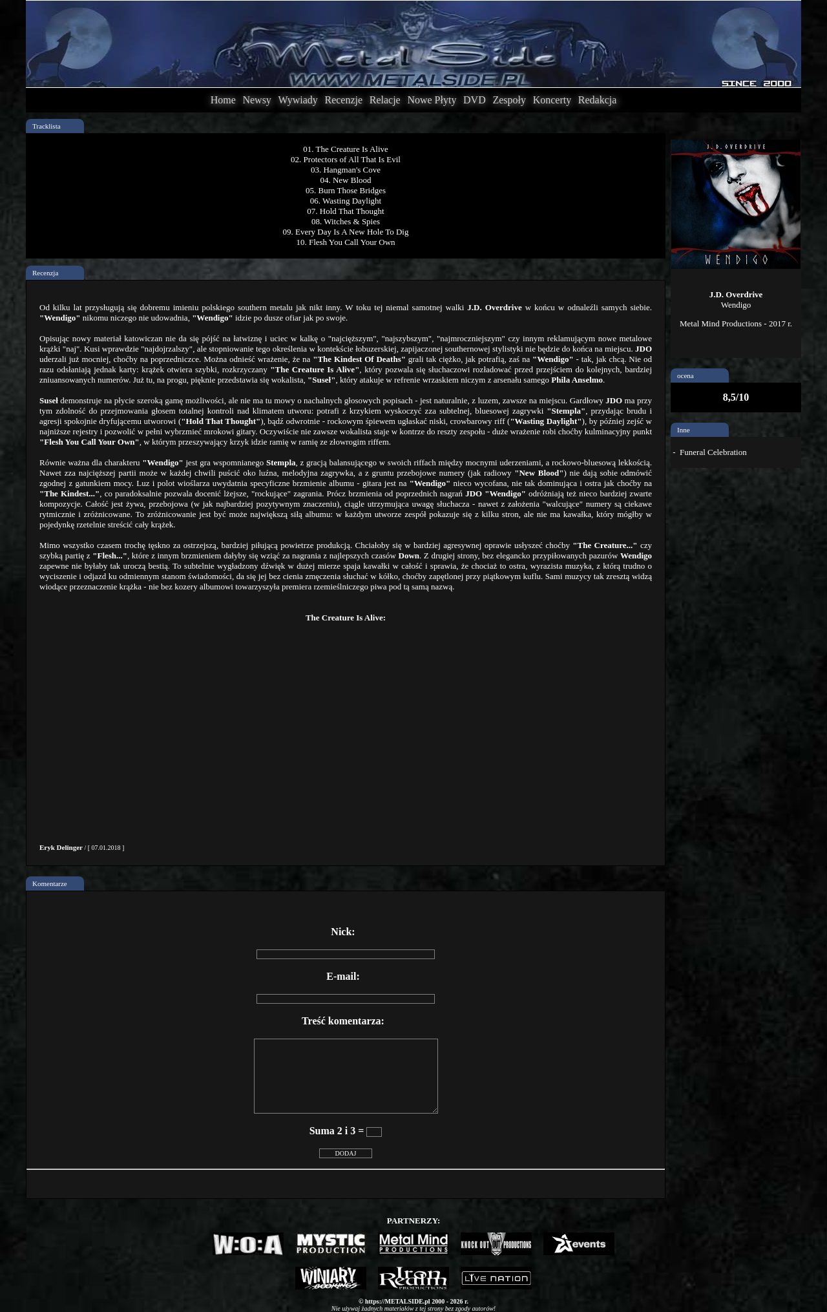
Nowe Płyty (431, 99)
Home (223, 99)
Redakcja (597, 99)
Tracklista (46, 126)
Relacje (385, 99)
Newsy (256, 99)
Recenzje (343, 99)
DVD (474, 99)
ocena (685, 375)
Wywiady (298, 99)
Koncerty (552, 99)
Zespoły (509, 99)
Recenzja (45, 273)
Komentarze (49, 883)
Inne (683, 430)
